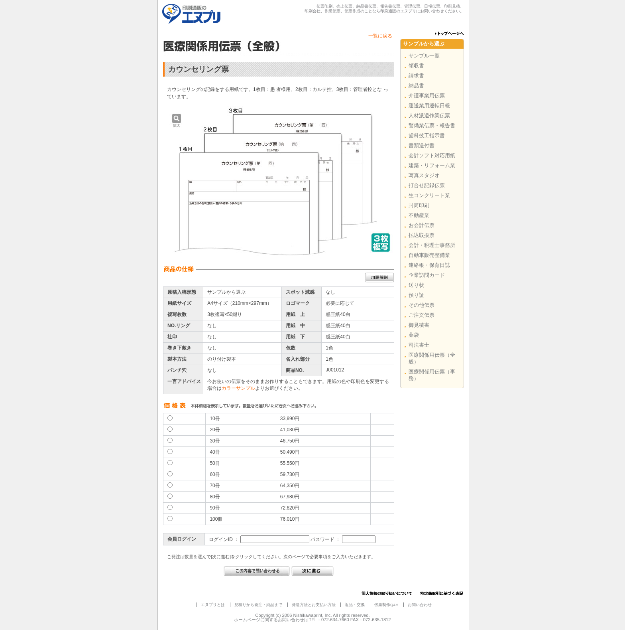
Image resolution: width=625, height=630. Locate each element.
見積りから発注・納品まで (258, 604)
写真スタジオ (424, 175)
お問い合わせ (420, 604)
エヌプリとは (213, 604)
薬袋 (414, 335)
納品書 (416, 86)
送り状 (416, 285)
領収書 (416, 66)
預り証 (416, 295)
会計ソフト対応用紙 (432, 155)
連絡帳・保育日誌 (429, 265)
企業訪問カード (427, 275)
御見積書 (419, 325)
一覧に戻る (380, 36)
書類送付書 (421, 145)
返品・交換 (355, 604)
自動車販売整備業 (429, 255)
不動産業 (419, 215)
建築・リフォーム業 (432, 165)
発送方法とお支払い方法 (314, 604)
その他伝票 (421, 305)
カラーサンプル (238, 388)
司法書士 (419, 345)
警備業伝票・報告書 (432, 125)
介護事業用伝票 (427, 96)
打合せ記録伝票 (427, 185)
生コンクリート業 (429, 195)
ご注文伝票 (421, 315)
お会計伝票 (421, 225)
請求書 (416, 76)
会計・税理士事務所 (432, 245)
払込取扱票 (421, 235)
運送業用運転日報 (429, 106)
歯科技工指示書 (427, 135)
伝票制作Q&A (386, 604)
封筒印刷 (419, 205)
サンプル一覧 (424, 56)
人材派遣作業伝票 (429, 115)
